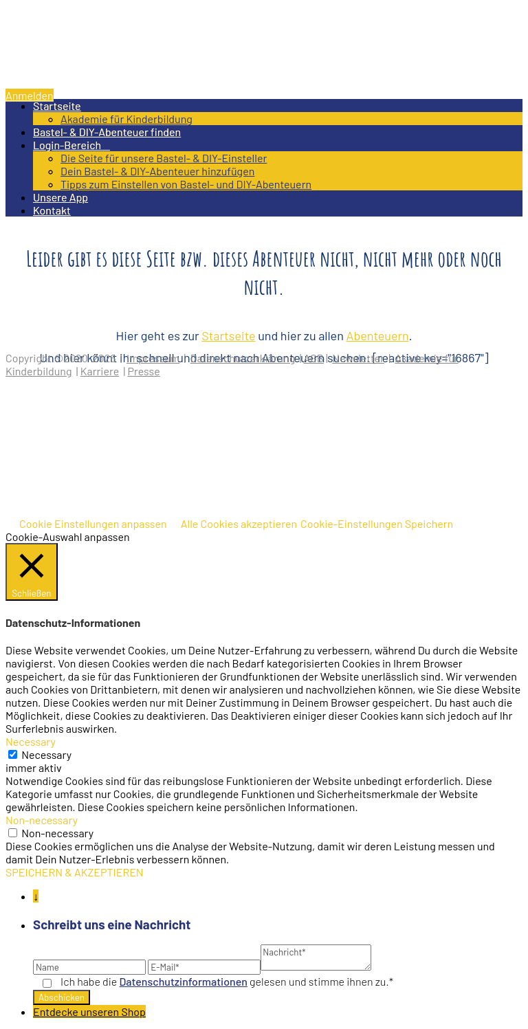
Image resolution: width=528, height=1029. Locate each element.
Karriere (99, 370)
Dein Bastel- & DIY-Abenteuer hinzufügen (157, 170)
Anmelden (30, 95)
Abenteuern (377, 335)
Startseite (57, 105)
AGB (314, 357)
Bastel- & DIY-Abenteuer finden (107, 131)
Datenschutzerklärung (243, 357)
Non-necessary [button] (42, 819)
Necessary (46, 754)
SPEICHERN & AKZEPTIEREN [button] (75, 871)
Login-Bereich (71, 144)
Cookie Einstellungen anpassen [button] (93, 523)
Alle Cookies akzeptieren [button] (239, 523)
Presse (143, 370)
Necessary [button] (31, 741)
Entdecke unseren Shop (89, 1011)
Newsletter (358, 357)
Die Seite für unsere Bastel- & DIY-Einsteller (163, 157)
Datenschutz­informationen (184, 981)
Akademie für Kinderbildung (126, 118)
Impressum (152, 357)
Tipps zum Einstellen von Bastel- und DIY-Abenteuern (185, 183)
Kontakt (52, 210)
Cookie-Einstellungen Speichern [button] (376, 523)
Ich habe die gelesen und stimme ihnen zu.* (226, 981)
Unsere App (60, 196)
